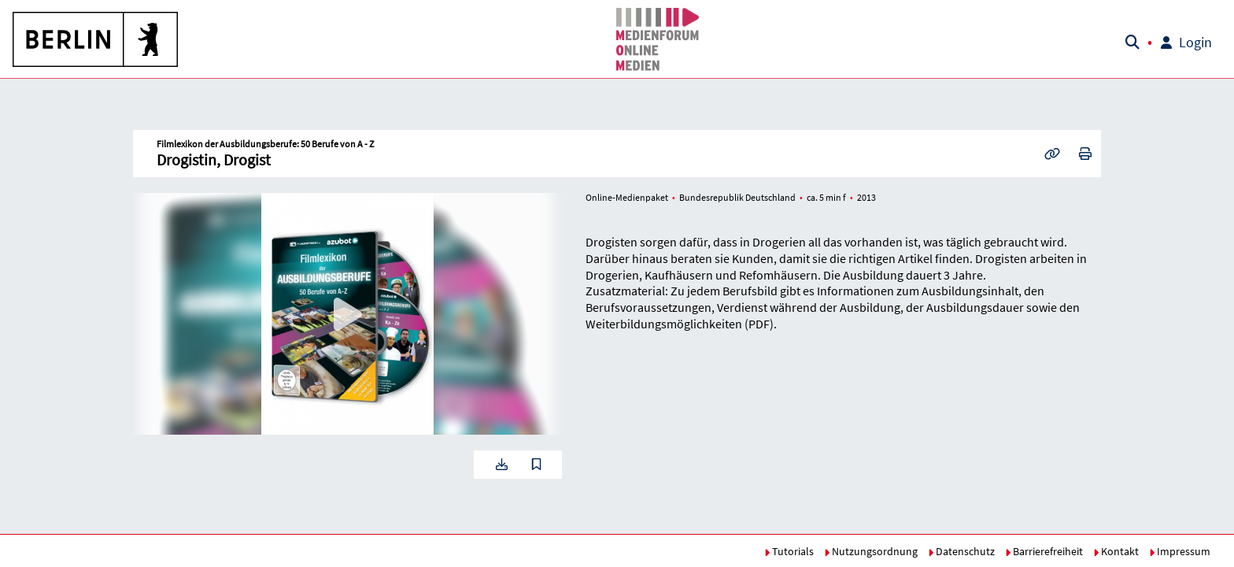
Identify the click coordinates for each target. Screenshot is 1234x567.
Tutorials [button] (789, 551)
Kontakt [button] (1116, 551)
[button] (96, 39)
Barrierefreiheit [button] (1044, 551)
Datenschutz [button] (961, 551)
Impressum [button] (1179, 551)
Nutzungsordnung (871, 551)
